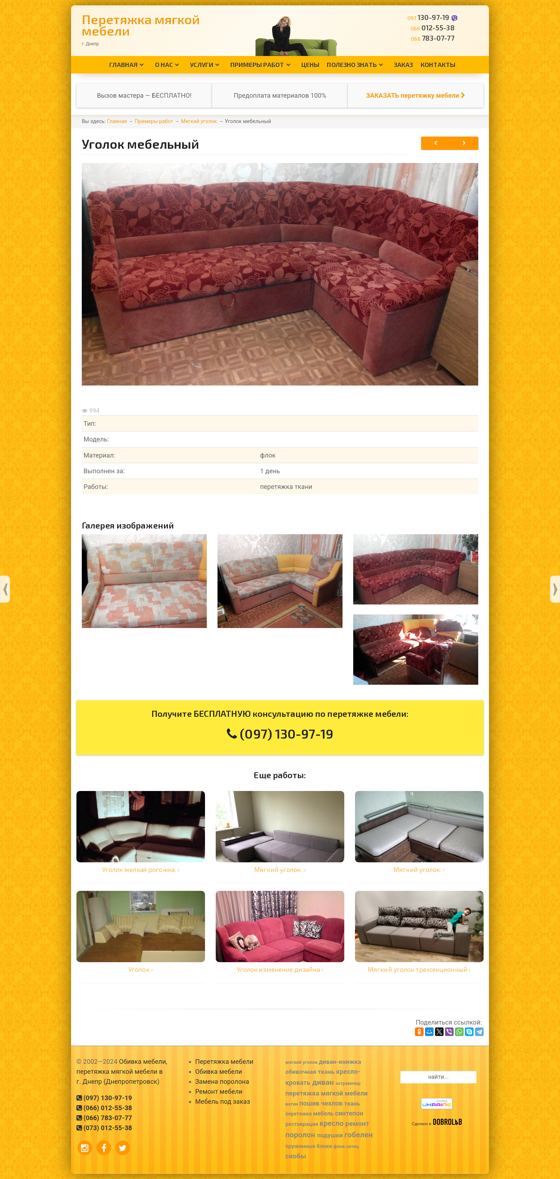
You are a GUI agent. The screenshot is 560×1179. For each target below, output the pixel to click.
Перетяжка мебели (224, 1061)
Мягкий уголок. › (280, 869)
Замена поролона (222, 1081)
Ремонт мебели (218, 1091)
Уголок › (141, 969)
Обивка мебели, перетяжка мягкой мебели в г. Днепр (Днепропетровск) (121, 1071)
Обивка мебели (218, 1071)
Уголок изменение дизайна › (280, 969)
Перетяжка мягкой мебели (141, 24)
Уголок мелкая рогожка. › (140, 869)
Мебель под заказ (222, 1101)
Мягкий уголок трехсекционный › (419, 969)
